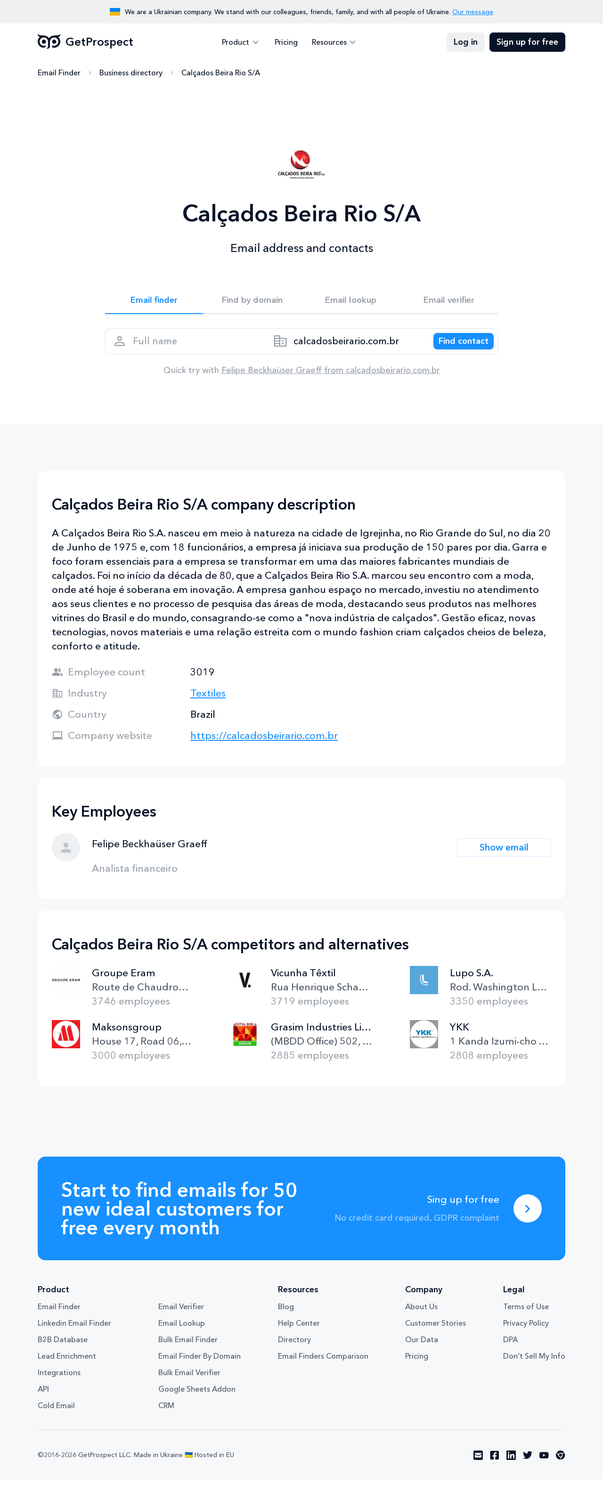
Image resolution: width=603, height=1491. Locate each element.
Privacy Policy (526, 1334)
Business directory (131, 73)
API (43, 1400)
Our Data (421, 1350)
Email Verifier (181, 1317)
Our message (472, 12)
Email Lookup (181, 1334)
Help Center (299, 1334)
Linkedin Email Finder (74, 1334)
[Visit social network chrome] (560, 1466)
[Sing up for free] (527, 1220)
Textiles (208, 704)
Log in (466, 42)
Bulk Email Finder (188, 1350)
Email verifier (449, 302)
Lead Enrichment (67, 1367)
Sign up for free (527, 42)
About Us (421, 1317)
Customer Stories (435, 1334)
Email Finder (59, 73)
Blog (286, 1317)
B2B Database (63, 1350)
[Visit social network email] (478, 1466)
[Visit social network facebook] (494, 1466)
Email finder (153, 302)
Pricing (286, 42)
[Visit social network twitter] (527, 1466)
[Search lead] (457, 348)
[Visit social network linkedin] (511, 1466)
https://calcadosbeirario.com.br (264, 747)
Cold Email (56, 1416)
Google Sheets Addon (197, 1400)
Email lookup (350, 302)
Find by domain (252, 302)
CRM (166, 1416)
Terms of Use (526, 1317)
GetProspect (85, 42)
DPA (510, 1350)
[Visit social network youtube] (544, 1466)
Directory (294, 1350)
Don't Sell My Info (534, 1367)
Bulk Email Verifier (189, 1383)
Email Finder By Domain (199, 1367)
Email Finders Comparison (323, 1367)
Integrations (59, 1383)
